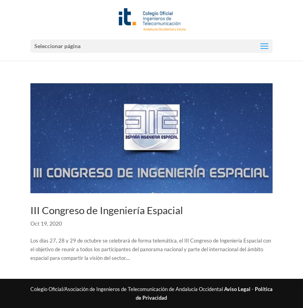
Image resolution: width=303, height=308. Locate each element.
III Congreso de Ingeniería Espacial (106, 210)
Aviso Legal (237, 289)
